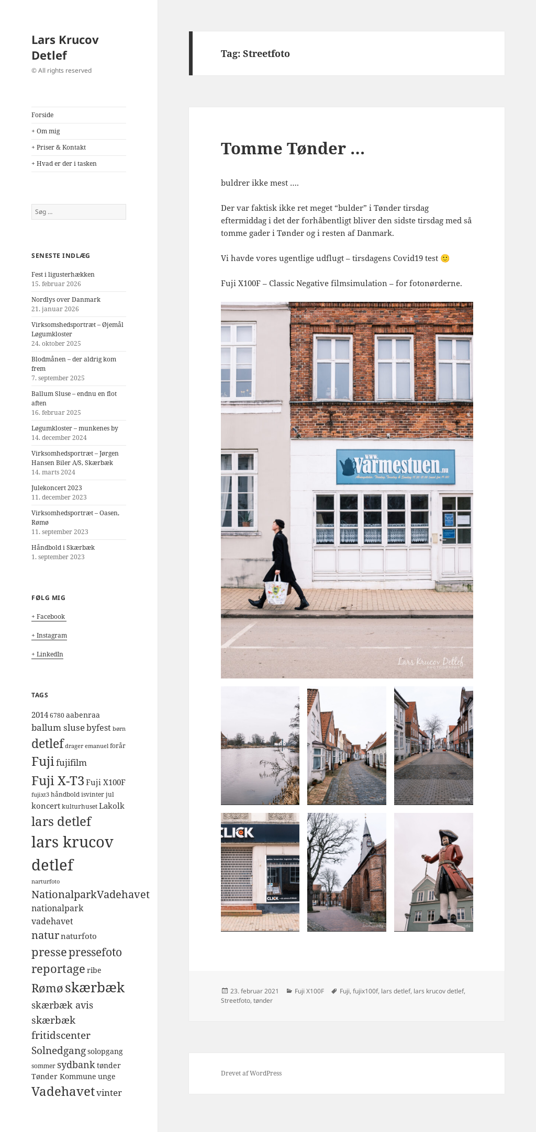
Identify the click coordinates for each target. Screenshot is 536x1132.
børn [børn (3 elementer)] (119, 728)
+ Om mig (45, 131)
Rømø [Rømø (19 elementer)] (47, 987)
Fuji (345, 991)
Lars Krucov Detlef (65, 47)
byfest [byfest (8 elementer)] (98, 727)
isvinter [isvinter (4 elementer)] (92, 794)
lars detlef (395, 991)
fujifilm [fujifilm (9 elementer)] (71, 762)
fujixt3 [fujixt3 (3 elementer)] (40, 794)
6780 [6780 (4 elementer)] (57, 715)
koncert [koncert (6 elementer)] (45, 805)
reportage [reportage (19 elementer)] (58, 968)
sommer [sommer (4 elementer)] (43, 1065)
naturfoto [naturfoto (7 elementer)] (79, 936)
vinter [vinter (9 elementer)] (109, 1092)
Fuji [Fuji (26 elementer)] (42, 761)
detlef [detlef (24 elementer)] (47, 743)
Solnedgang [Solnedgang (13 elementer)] (58, 1050)
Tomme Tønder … (293, 148)
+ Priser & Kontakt (58, 147)
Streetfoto (235, 1000)
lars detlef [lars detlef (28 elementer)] (61, 821)
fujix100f (365, 991)
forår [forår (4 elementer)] (118, 745)
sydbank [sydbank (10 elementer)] (76, 1064)
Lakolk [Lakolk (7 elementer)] (112, 805)
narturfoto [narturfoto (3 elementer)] (45, 881)
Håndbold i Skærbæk (63, 547)
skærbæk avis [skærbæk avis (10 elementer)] (62, 1005)
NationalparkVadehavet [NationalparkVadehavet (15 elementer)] (90, 894)
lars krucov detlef (439, 991)
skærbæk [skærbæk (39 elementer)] (95, 987)
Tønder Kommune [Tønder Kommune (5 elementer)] (63, 1076)
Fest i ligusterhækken (63, 274)
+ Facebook (48, 616)
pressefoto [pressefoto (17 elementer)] (95, 951)
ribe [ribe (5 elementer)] (94, 970)
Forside (42, 114)
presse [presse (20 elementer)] (49, 951)
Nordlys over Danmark (65, 299)
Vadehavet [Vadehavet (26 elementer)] (63, 1091)
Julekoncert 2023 (56, 487)
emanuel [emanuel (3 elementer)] (96, 746)
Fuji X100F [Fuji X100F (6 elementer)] (106, 782)
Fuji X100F (309, 991)
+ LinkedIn (47, 654)
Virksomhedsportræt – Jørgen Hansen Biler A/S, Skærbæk (75, 458)
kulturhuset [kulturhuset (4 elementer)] (79, 806)
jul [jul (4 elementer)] (110, 794)
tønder (263, 1000)
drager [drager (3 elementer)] (74, 746)
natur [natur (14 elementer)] (45, 935)
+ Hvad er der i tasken (64, 163)
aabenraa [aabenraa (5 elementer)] (83, 715)
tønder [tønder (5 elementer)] (109, 1065)
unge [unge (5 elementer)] (107, 1076)
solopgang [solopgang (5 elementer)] (105, 1051)
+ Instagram (49, 635)
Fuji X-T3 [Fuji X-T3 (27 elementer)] (57, 780)
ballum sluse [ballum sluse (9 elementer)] (58, 727)
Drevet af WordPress (251, 1073)
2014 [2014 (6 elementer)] (39, 714)
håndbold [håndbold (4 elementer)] (65, 794)
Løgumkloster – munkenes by (74, 428)
